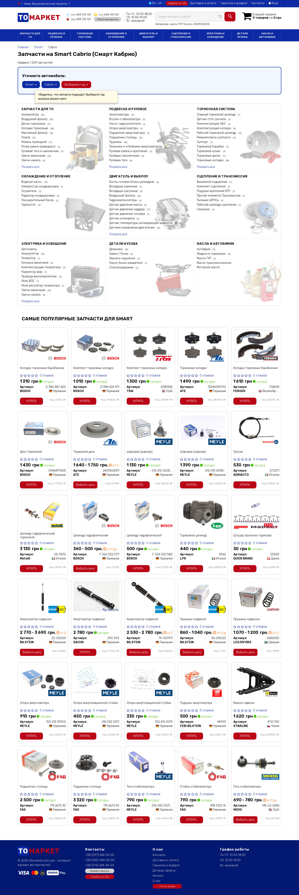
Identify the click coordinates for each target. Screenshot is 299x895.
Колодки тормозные (35, 128)
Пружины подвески (193, 619)
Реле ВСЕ (28, 281)
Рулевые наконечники (124, 155)
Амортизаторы (119, 114)
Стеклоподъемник (121, 267)
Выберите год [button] (76, 84)
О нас (157, 881)
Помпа (26, 137)
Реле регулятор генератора (40, 285)
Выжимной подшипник (212, 182)
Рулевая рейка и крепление (128, 151)
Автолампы (29, 249)
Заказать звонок (99, 870)
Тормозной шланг (209, 151)
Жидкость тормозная (211, 254)
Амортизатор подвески (35, 619)
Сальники (204, 209)
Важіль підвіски (243, 703)
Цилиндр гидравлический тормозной (37, 535)
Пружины (116, 142)
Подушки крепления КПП (214, 191)
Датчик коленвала (122, 218)
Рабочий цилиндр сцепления (217, 205)
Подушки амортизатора (196, 703)
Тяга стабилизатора (140, 786)
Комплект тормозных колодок (93, 368)
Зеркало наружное (122, 258)
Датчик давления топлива (127, 214)
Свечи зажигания (33, 155)
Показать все (30, 167)
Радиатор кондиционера (38, 195)
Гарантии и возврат (166, 865)
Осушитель (29, 191)
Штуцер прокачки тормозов (252, 535)
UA (160, 3)
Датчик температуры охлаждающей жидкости (141, 223)
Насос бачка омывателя (126, 263)
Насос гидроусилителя (125, 123)
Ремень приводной (34, 142)
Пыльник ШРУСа (208, 200)
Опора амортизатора (124, 128)
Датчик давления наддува (127, 209)
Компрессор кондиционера (40, 186)
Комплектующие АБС (212, 123)
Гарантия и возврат (234, 3)
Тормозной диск (84, 452)
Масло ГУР (204, 258)
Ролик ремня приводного (38, 146)
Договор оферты (164, 870)
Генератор (28, 258)
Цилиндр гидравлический (90, 535)
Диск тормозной (31, 452)
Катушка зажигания (35, 262)
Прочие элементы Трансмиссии (219, 195)
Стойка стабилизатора (195, 786)
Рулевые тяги (118, 160)
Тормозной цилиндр (193, 535)
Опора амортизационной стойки (95, 703)
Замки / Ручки (119, 254)
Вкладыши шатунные (123, 191)
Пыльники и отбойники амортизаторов (136, 146)
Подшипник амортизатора (127, 133)
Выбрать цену (85, 485)
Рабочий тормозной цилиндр (217, 133)
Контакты (258, 3)
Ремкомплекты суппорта (214, 137)
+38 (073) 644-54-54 (99, 865)
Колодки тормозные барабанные (42, 368)
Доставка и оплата (203, 3)
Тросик (238, 452)
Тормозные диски (209, 155)
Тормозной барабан (211, 146)
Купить (31, 401)
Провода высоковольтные (39, 276)
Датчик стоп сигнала (212, 119)
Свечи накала (31, 160)
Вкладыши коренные (123, 186)
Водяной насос (32, 182)
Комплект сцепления (211, 186)
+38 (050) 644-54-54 (99, 860)
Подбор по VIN (177, 3)
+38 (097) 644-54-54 (99, 855)
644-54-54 (78, 14)
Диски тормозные (33, 123)
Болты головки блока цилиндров (132, 182)
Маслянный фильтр (34, 133)
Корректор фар (32, 272)
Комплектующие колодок (214, 128)
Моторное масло (208, 267)
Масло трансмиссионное (214, 263)
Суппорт (203, 142)
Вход (273, 3)
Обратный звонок (107, 19)
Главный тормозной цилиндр (217, 114)
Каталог (158, 876)
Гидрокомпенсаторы (123, 200)
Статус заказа (167, 886)
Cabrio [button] (51, 84)
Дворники (116, 249)
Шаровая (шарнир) (140, 452)
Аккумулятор (30, 114)
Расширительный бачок (38, 200)
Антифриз (204, 249)
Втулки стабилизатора (125, 119)
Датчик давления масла (126, 205)
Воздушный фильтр (34, 119)
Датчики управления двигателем (132, 227)
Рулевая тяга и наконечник (40, 151)
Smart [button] (31, 84)
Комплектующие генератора (41, 267)
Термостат (29, 205)
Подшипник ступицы (123, 137)
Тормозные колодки (210, 160)
